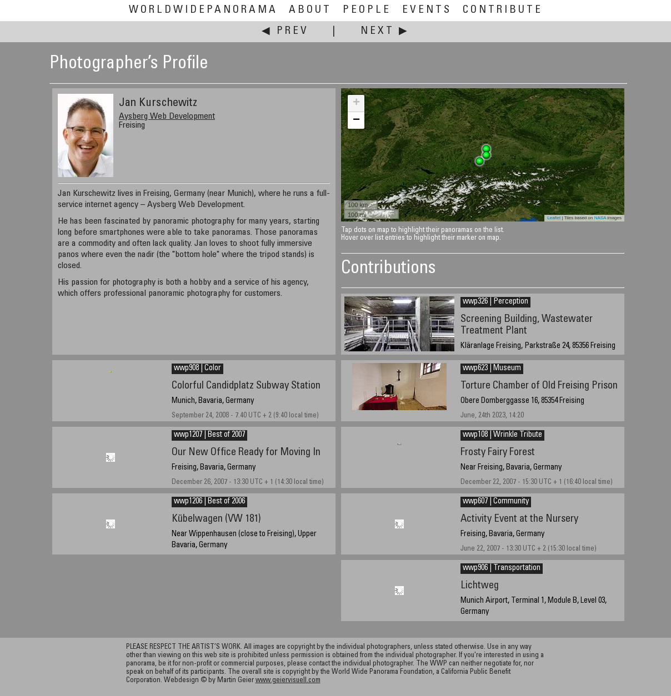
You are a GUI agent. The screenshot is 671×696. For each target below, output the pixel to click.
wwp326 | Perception (495, 302)
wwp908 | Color (197, 368)
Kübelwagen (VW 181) (216, 519)
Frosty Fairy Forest (497, 452)
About (310, 10)
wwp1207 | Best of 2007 (209, 435)
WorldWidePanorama (203, 10)
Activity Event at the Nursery (519, 519)
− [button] (356, 120)
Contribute (503, 10)
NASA (600, 217)
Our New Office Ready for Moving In (246, 452)
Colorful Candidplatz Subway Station (246, 386)
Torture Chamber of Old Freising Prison (539, 386)
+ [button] (356, 103)
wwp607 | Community (496, 502)
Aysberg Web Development (167, 116)
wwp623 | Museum (492, 368)
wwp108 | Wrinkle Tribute (502, 435)
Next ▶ (384, 31)
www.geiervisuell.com (288, 680)
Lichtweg (479, 586)
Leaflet (553, 217)
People (367, 10)
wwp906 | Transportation (501, 568)
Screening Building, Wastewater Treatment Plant (526, 325)
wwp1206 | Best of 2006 (209, 502)
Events (427, 10)
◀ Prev (285, 31)
